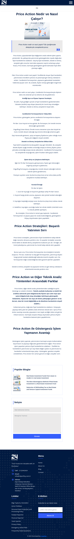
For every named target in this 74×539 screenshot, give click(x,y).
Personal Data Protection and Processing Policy (22, 510)
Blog (39, 469)
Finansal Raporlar (18, 518)
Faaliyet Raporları (18, 515)
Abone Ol (50, 516)
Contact (41, 472)
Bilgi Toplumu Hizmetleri (20, 503)
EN (37, 8)
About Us (41, 466)
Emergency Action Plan (19, 528)
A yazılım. (44, 536)
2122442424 (23, 470)
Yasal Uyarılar (16, 521)
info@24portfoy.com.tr (23, 476)
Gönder (37, 436)
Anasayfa (34, 23)
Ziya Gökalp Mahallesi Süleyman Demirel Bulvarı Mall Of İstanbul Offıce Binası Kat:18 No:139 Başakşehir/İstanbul (25, 486)
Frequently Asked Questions (21, 531)
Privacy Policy (16, 524)
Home (40, 463)
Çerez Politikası (17, 506)
